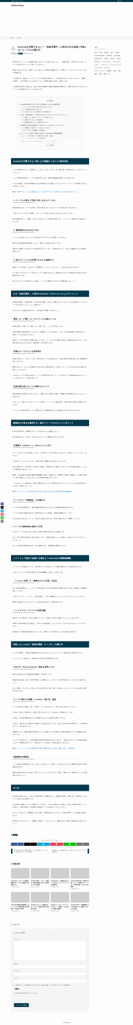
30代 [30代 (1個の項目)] (96, 52)
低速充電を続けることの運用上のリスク (36, 122)
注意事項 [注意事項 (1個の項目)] (108, 70)
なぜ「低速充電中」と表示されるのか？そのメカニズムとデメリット (44, 115)
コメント (17, 939)
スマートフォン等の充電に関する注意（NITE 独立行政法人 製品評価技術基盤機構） (45, 491)
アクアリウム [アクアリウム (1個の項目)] (116, 61)
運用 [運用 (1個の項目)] (105, 74)
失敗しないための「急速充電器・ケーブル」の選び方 (39, 141)
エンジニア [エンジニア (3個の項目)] (107, 67)
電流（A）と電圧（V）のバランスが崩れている (38, 117)
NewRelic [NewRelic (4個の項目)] (109, 55)
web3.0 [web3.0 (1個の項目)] (119, 58)
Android (20, 53)
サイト (16, 978)
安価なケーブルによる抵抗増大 (34, 120)
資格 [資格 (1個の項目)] (119, 70)
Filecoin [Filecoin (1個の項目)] (117, 52)
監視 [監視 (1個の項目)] (114, 70)
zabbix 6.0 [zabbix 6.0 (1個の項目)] (97, 61)
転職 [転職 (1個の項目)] (100, 74)
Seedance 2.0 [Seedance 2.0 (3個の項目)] (98, 58)
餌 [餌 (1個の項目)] (109, 74)
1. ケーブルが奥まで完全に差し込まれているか (38, 107)
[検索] (121, 1)
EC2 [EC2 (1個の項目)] (112, 52)
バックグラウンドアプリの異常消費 (35, 138)
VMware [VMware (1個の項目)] (112, 58)
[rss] (118, 1)
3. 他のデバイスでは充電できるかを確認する (38, 112)
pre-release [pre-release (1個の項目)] (117, 55)
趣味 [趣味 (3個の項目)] (96, 74)
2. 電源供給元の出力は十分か (33, 109)
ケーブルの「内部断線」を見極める (35, 130)
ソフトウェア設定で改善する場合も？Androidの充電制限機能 (41, 133)
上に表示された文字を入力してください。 (26, 993)
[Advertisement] (66, 22)
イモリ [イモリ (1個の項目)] (96, 64)
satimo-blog (17, 5)
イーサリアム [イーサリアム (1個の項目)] (98, 67)
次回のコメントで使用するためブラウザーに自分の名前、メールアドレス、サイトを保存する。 (44, 985)
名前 (16, 963)
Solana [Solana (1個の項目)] (106, 58)
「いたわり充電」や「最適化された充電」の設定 (39, 136)
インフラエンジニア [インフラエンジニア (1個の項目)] (115, 64)
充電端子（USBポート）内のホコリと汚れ (37, 128)
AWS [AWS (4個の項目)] (100, 52)
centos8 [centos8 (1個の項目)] (106, 52)
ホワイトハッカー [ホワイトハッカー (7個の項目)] (99, 70)
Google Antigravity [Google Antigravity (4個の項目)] (99, 55)
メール (17, 971)
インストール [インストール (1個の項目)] (104, 64)
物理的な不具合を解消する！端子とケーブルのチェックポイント (42, 125)
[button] (17, 844)
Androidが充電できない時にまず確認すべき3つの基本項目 (40, 104)
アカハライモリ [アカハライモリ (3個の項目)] (106, 61)
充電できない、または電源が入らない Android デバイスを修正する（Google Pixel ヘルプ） (47, 192)
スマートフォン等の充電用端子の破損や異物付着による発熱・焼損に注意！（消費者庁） (46, 748)
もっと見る (50, 145)
